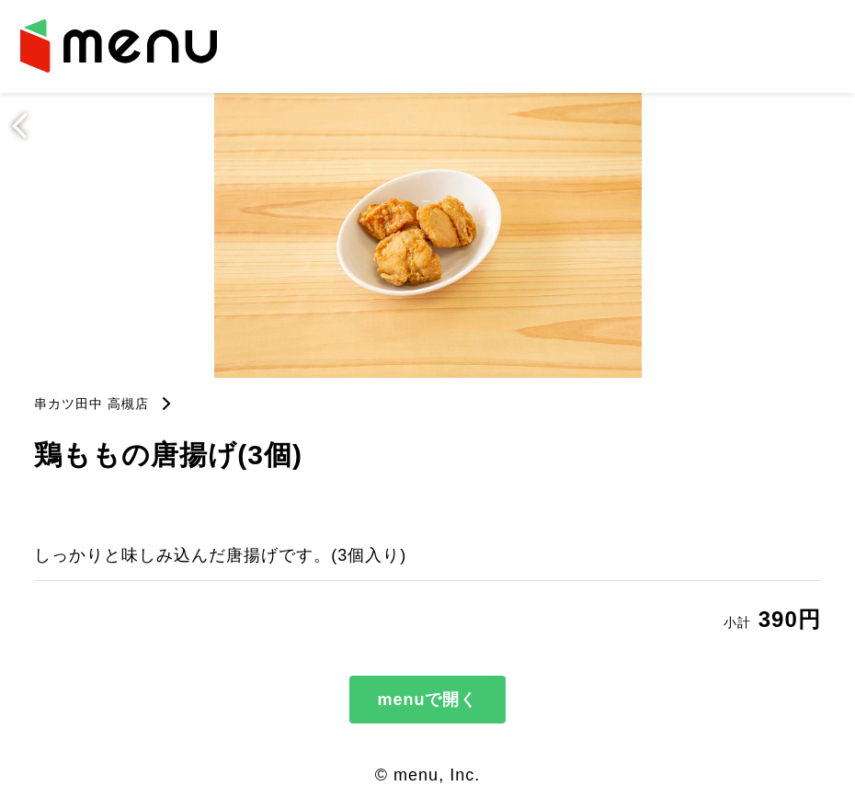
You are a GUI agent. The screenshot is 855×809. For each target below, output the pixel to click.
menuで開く (427, 699)
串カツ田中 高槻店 (91, 403)
